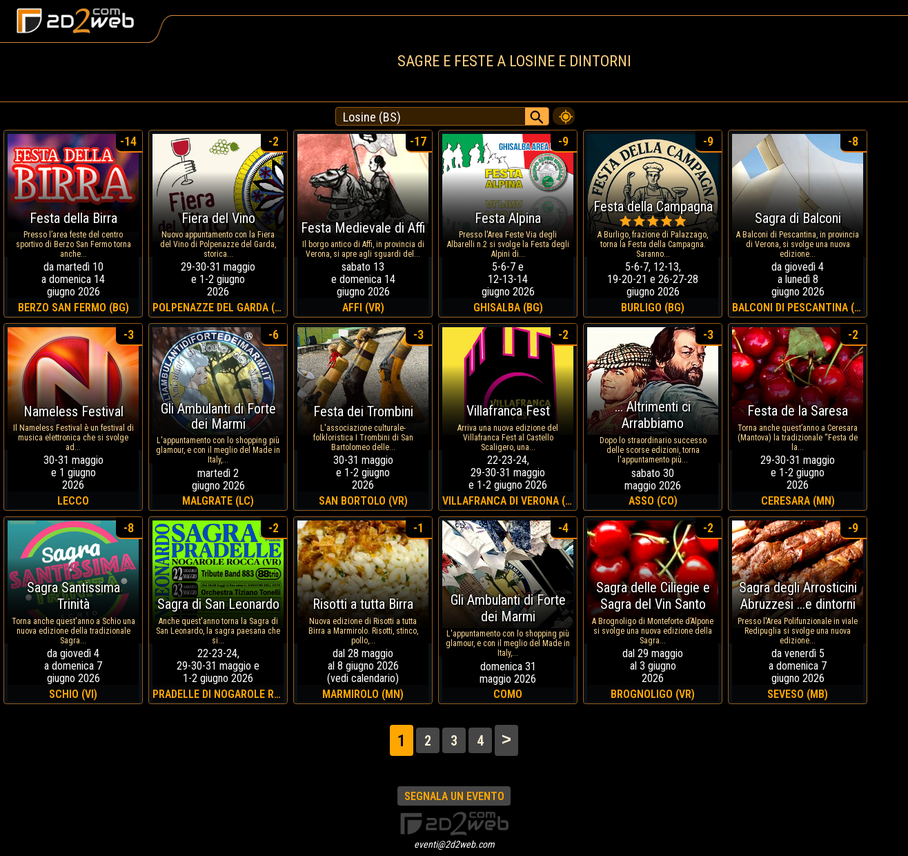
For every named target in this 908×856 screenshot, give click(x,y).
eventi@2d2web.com (454, 844)
